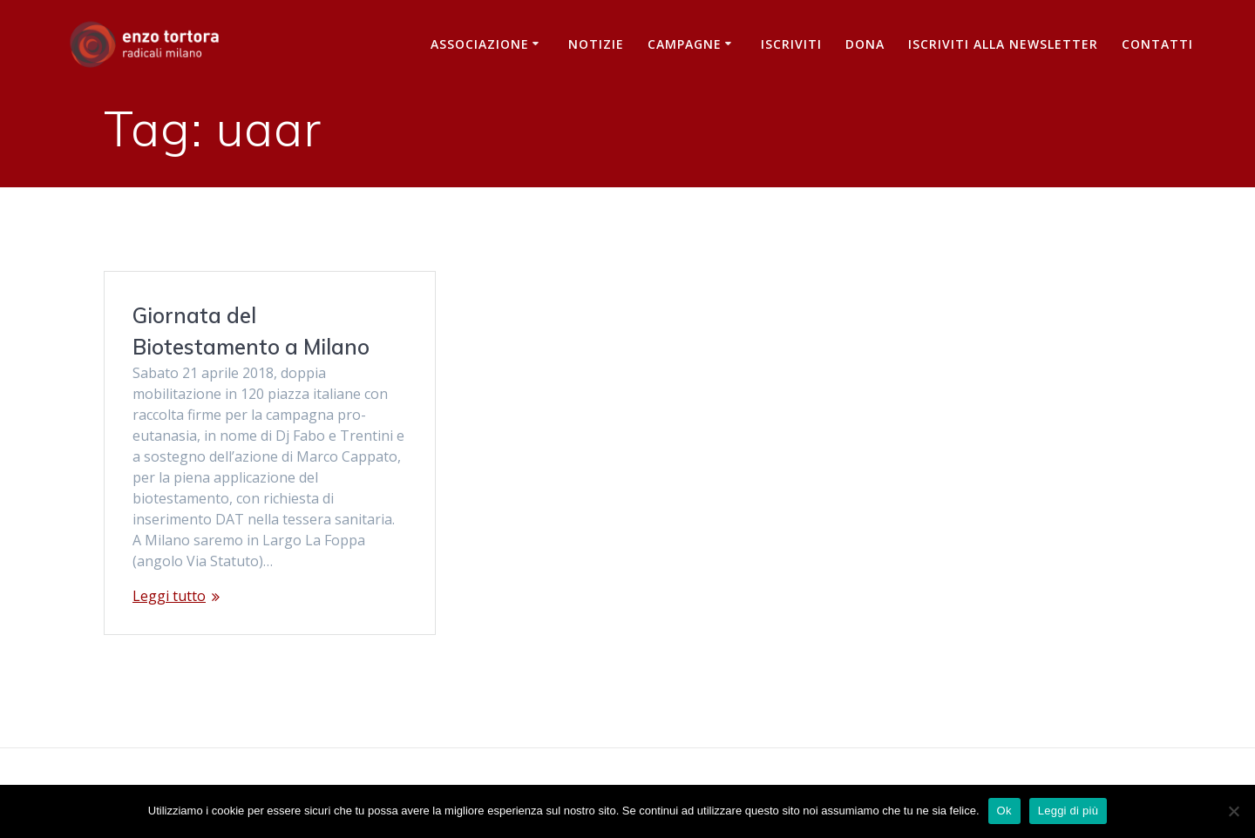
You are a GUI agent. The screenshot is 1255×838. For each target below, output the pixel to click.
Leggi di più (1068, 810)
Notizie (596, 44)
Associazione (480, 44)
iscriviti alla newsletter (1003, 44)
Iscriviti (791, 44)
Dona (865, 44)
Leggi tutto (169, 595)
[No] (1233, 811)
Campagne (685, 44)
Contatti (1157, 44)
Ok (1004, 810)
